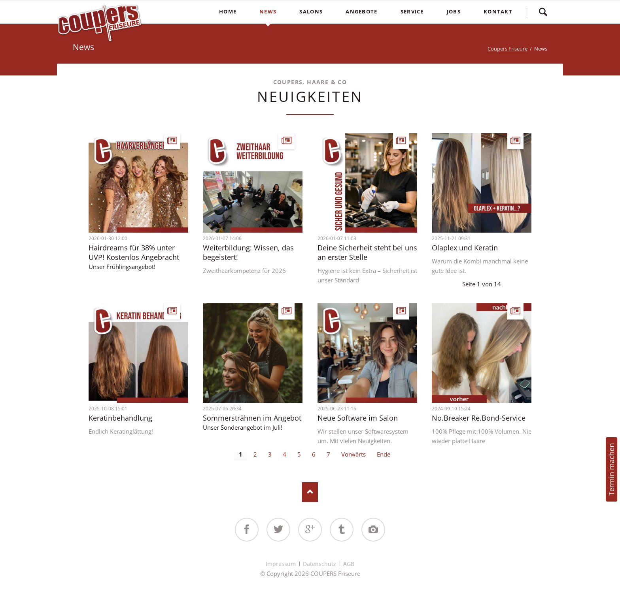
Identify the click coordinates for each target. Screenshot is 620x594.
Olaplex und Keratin (465, 247)
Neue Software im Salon (358, 418)
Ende (383, 454)
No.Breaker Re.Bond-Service (478, 418)
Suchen (543, 11)
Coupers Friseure (507, 48)
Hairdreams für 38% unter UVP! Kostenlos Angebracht (134, 252)
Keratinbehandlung (120, 418)
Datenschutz (319, 564)
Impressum (281, 564)
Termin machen (611, 469)
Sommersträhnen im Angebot (252, 418)
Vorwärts (353, 454)
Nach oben (310, 492)
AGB (348, 564)
